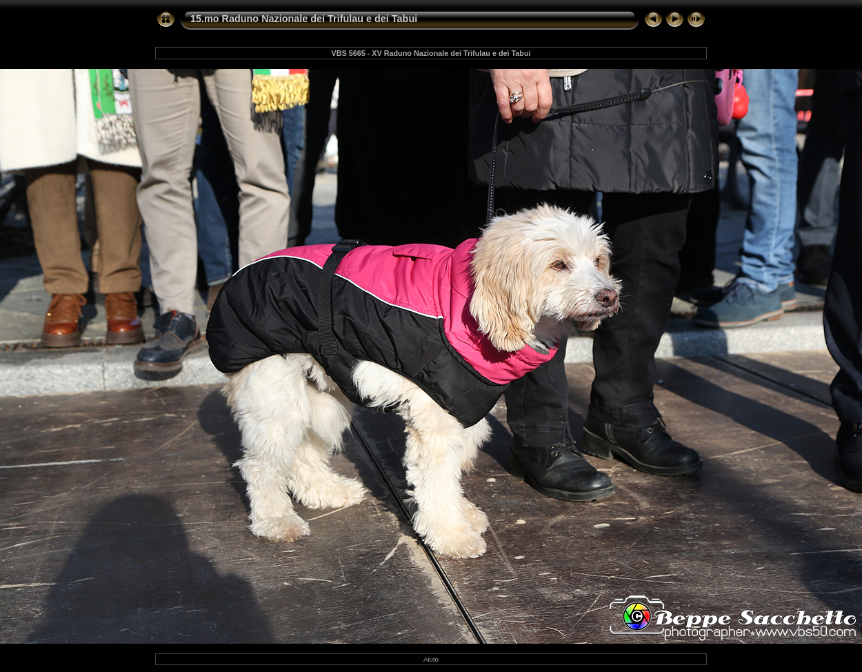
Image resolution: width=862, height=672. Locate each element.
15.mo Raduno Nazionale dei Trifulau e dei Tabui (303, 18)
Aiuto (431, 659)
